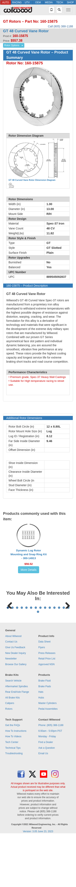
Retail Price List (46, 709)
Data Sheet (44, 692)
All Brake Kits (12, 748)
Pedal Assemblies (48, 759)
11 (54, 658)
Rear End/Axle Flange (17, 742)
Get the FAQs (12, 775)
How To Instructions (16, 781)
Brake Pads (44, 737)
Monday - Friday (47, 787)
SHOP (70, 2)
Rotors (8, 759)
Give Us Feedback (15, 698)
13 (64, 658)
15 (38, 662)
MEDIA (49, 2)
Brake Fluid (44, 731)
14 (68, 658)
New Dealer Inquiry (15, 703)
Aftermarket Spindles (16, 737)
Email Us (43, 804)
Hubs (41, 748)
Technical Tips (12, 798)
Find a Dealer (45, 792)
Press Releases (46, 703)
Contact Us (11, 692)
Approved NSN (46, 715)
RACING (17, 2)
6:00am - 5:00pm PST (50, 781)
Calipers (9, 753)
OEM (38, 2)
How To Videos (13, 787)
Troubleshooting (14, 804)
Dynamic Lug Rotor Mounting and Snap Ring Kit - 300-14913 (29, 554)
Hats (40, 742)
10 (50, 658)
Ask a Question (46, 798)
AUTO (5, 2)
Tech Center (11, 792)
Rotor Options (11, 45)
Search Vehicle (13, 731)
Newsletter (11, 709)
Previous (10, 630)
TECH (59, 2)
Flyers (41, 698)
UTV (27, 2)
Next (66, 630)
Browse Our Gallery (16, 715)
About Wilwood (13, 686)
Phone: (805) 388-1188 (50, 775)
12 (59, 658)
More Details (29, 569)
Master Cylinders (47, 753)
